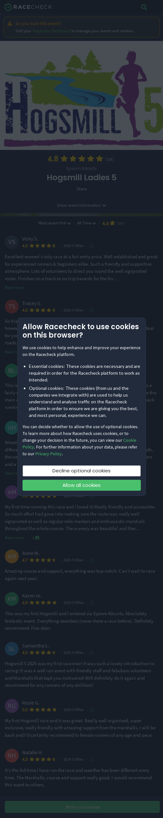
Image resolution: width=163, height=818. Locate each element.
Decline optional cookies (81, 470)
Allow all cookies (81, 485)
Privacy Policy (48, 454)
